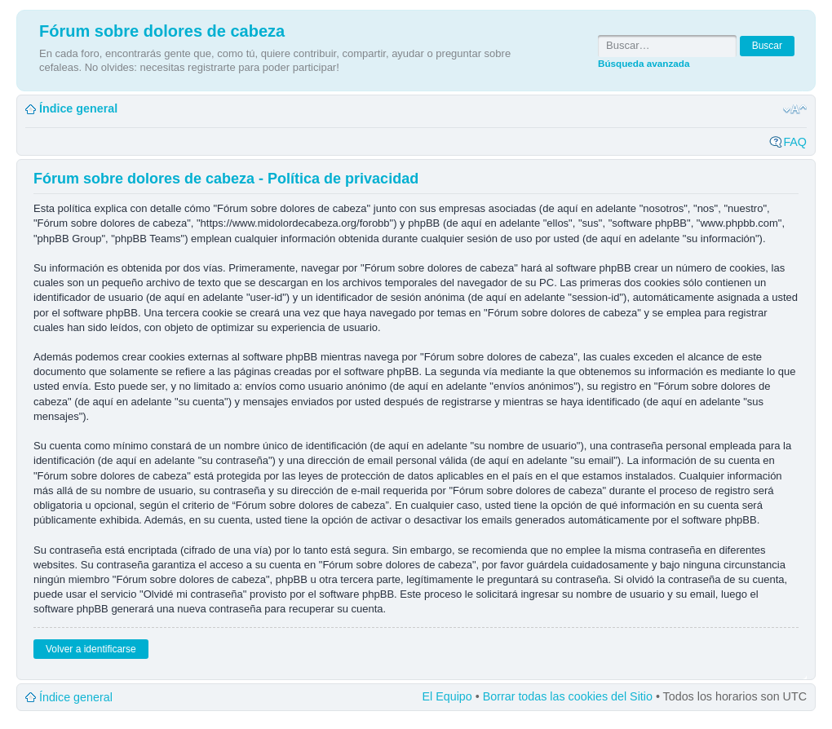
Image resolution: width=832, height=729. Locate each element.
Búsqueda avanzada (643, 63)
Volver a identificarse (91, 649)
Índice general (78, 108)
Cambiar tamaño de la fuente (795, 109)
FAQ (795, 141)
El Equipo (447, 696)
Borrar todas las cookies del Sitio (568, 696)
